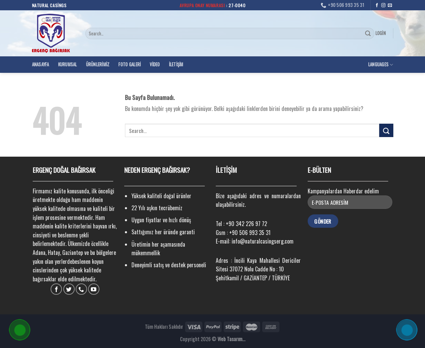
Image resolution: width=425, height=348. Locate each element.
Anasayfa (40, 64)
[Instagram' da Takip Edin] (383, 5)
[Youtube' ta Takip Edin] (93, 289)
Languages (380, 64)
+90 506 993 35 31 (249, 232)
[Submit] (368, 34)
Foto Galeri (129, 64)
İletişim (176, 64)
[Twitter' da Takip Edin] (69, 289)
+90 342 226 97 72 (246, 224)
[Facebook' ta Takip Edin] (377, 5)
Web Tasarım (229, 339)
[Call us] (81, 289)
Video (155, 64)
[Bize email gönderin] (390, 5)
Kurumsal (67, 64)
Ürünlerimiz (98, 64)
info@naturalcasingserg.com (263, 241)
